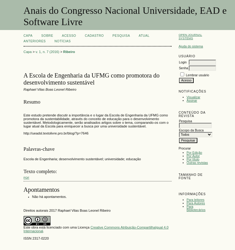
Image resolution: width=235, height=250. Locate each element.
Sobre (47, 35)
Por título (193, 159)
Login (183, 62)
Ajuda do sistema (191, 46)
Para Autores (196, 203)
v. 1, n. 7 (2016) (47, 52)
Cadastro (94, 35)
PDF (26, 177)
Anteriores (35, 41)
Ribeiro (69, 52)
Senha (183, 68)
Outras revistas (197, 163)
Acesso (69, 35)
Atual (144, 35)
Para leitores (195, 200)
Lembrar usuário (197, 75)
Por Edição (194, 152)
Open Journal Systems (190, 36)
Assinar (192, 100)
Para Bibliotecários (196, 208)
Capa (28, 35)
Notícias (62, 41)
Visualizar (193, 97)
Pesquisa (121, 35)
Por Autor (193, 156)
